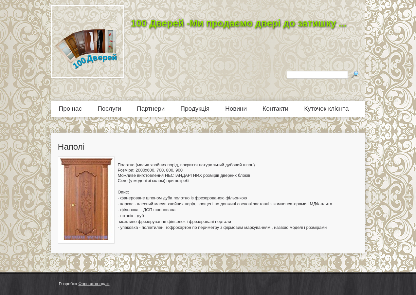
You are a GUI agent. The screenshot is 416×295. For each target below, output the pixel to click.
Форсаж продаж (93, 283)
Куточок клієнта (326, 108)
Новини (236, 108)
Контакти (275, 108)
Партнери (151, 108)
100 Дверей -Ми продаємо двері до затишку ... (239, 23)
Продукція (194, 108)
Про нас (70, 108)
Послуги (109, 108)
